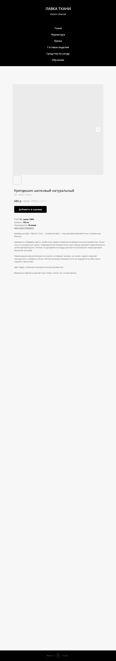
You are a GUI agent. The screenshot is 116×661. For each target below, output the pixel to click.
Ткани (58, 28)
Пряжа (58, 41)
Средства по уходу (58, 53)
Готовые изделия (58, 47)
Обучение (58, 60)
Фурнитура (58, 34)
